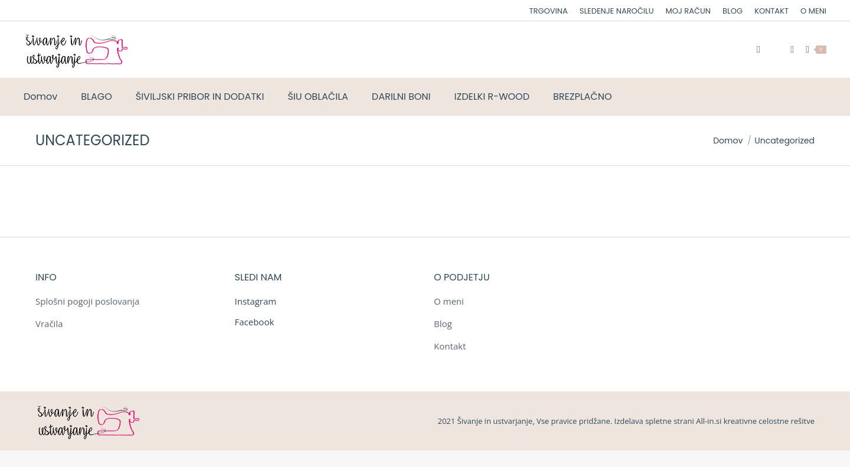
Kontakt (450, 346)
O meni (449, 301)
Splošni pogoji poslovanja (87, 301)
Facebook (254, 322)
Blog (443, 323)
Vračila (49, 323)
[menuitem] (548, 11)
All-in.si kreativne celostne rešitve (755, 421)
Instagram (256, 301)
